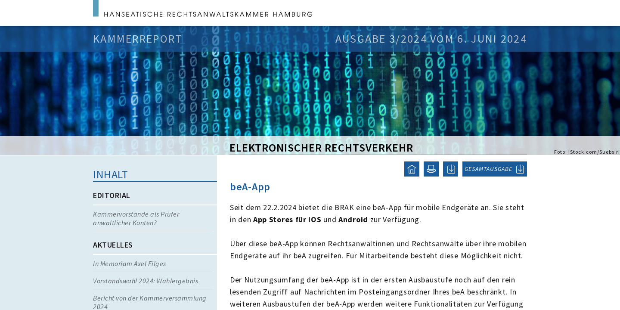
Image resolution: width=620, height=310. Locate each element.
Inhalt (110, 174)
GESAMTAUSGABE (488, 169)
